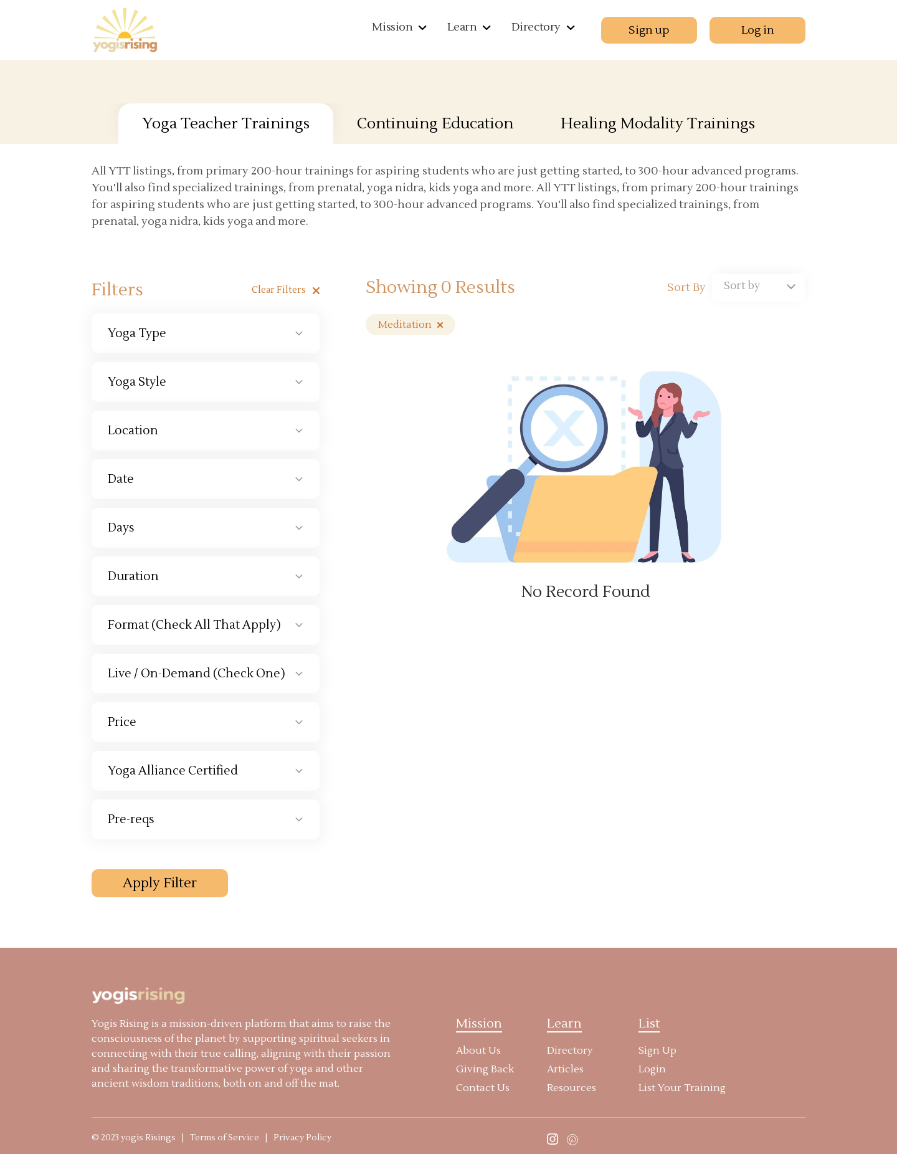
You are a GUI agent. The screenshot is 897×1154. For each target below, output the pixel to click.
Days (121, 527)
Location (133, 430)
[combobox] (758, 288)
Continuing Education (435, 123)
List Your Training (682, 1088)
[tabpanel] (448, 530)
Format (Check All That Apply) (194, 625)
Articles (565, 1069)
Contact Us (483, 1088)
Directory (536, 27)
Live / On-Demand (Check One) (196, 673)
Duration (133, 576)
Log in (757, 30)
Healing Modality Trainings (658, 123)
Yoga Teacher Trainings (226, 123)
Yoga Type (137, 333)
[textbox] (758, 286)
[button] (421, 26)
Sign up (649, 30)
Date (121, 479)
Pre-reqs (131, 819)
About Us (478, 1050)
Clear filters (286, 290)
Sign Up (657, 1050)
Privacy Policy (302, 1137)
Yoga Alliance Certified (173, 770)
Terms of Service (224, 1137)
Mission (392, 27)
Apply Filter (160, 883)
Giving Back (485, 1069)
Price (122, 722)
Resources (571, 1088)
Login (652, 1069)
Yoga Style (137, 381)
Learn (462, 27)
